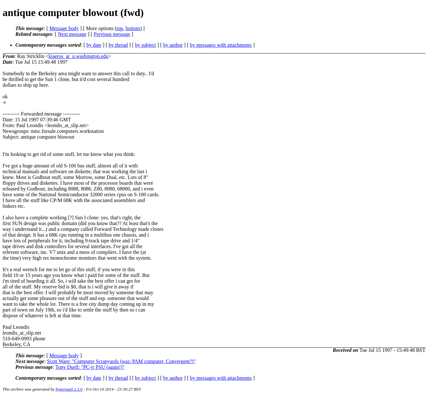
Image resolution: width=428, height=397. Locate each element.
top (119, 28)
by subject (145, 45)
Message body (64, 28)
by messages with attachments (221, 45)
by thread (118, 45)
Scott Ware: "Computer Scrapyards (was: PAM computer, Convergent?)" (121, 361)
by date (93, 45)
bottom (132, 28)
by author (173, 45)
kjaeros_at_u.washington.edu (78, 56)
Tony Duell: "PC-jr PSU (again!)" (89, 367)
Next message (72, 34)
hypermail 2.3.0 (69, 389)
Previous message (112, 34)
